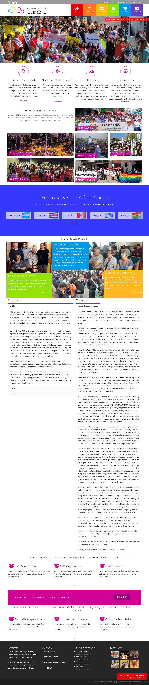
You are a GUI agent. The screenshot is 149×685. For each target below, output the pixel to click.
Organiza (79, 662)
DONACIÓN (122, 597)
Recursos (102, 8)
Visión (12, 306)
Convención (89, 8)
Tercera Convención (87, 180)
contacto (61, 662)
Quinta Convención (86, 155)
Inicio (77, 8)
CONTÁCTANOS (57, 102)
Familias (125, 8)
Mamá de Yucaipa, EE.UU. (88, 306)
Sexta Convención (86, 128)
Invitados (79, 667)
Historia (13, 394)
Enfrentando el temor (21, 276)
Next (142, 42)
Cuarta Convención (121, 153)
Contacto (137, 8)
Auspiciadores (81, 657)
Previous (6, 42)
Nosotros (113, 8)
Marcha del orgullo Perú (120, 272)
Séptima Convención (19, 179)
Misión (12, 389)
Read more (46, 293)
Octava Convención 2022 (21, 153)
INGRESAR (23, 101)
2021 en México (82, 652)
